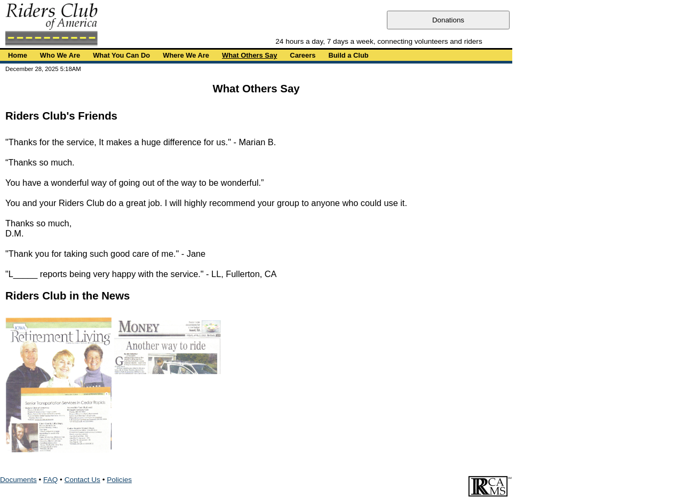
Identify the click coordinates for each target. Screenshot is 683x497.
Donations (448, 20)
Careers (302, 55)
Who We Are (60, 55)
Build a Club (348, 55)
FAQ (50, 480)
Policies (119, 480)
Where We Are (186, 55)
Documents (18, 480)
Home (17, 55)
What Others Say (249, 55)
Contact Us (82, 480)
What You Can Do (121, 55)
